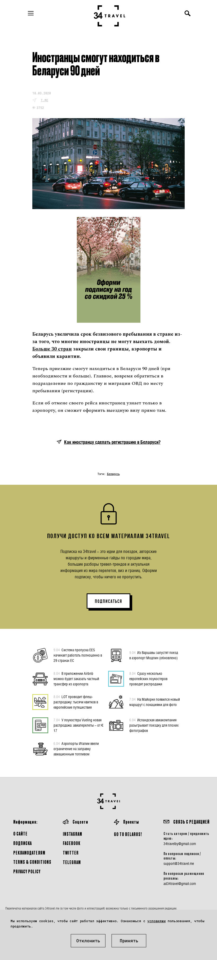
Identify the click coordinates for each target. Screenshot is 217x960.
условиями (156, 921)
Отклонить (88, 940)
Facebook (71, 843)
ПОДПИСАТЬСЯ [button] (108, 601)
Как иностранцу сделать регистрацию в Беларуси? (112, 442)
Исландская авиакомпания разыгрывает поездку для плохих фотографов (154, 725)
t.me (44, 100)
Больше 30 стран (52, 349)
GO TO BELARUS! (128, 834)
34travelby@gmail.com (179, 844)
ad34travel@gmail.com (179, 883)
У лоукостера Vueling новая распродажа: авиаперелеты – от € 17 (78, 725)
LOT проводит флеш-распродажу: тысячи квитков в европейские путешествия (76, 701)
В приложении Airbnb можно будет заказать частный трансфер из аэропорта (76, 678)
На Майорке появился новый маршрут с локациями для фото (154, 702)
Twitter (71, 853)
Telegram (72, 862)
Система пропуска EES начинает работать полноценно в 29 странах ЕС (78, 655)
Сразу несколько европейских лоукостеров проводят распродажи (148, 678)
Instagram (72, 834)
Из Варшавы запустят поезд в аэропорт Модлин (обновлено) (153, 655)
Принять (129, 940)
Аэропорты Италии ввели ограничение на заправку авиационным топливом (76, 748)
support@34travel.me (178, 863)
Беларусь (113, 474)
